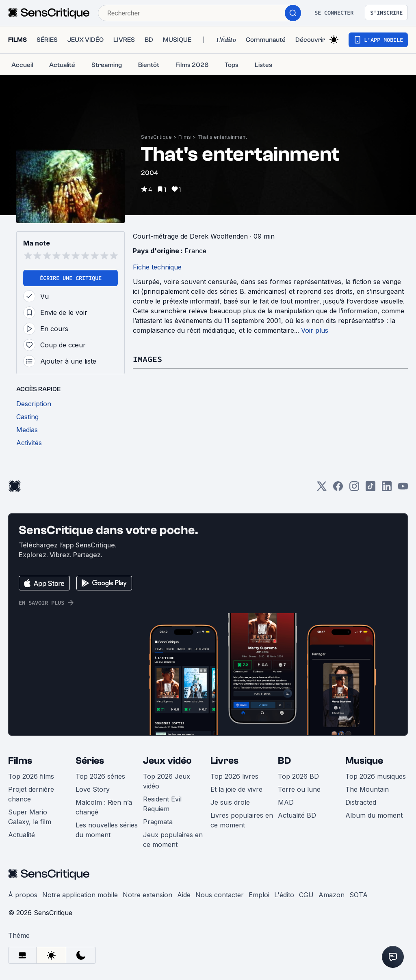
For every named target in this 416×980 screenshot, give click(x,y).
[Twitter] (322, 488)
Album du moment (374, 815)
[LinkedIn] (387, 488)
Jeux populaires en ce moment (173, 840)
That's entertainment (222, 137)
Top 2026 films (31, 776)
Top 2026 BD (298, 776)
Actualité (21, 835)
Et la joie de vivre (236, 789)
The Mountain (367, 789)
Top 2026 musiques (375, 776)
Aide (184, 895)
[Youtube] (403, 488)
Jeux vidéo (167, 760)
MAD (286, 802)
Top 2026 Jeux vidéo (166, 781)
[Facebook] (338, 488)
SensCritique (156, 137)
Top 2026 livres (234, 776)
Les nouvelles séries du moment (107, 830)
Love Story (93, 789)
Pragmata (158, 822)
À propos (22, 895)
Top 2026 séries (100, 776)
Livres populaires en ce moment (241, 820)
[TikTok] (370, 488)
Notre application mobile (80, 895)
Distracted (360, 802)
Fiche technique (157, 267)
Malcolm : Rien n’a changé (104, 807)
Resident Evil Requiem (162, 804)
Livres (224, 760)
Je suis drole (230, 802)
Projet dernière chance (31, 794)
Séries (90, 760)
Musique (364, 760)
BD (284, 760)
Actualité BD (297, 815)
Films (184, 137)
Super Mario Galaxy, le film (29, 817)
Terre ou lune (299, 789)
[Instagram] (354, 488)
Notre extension (147, 895)
